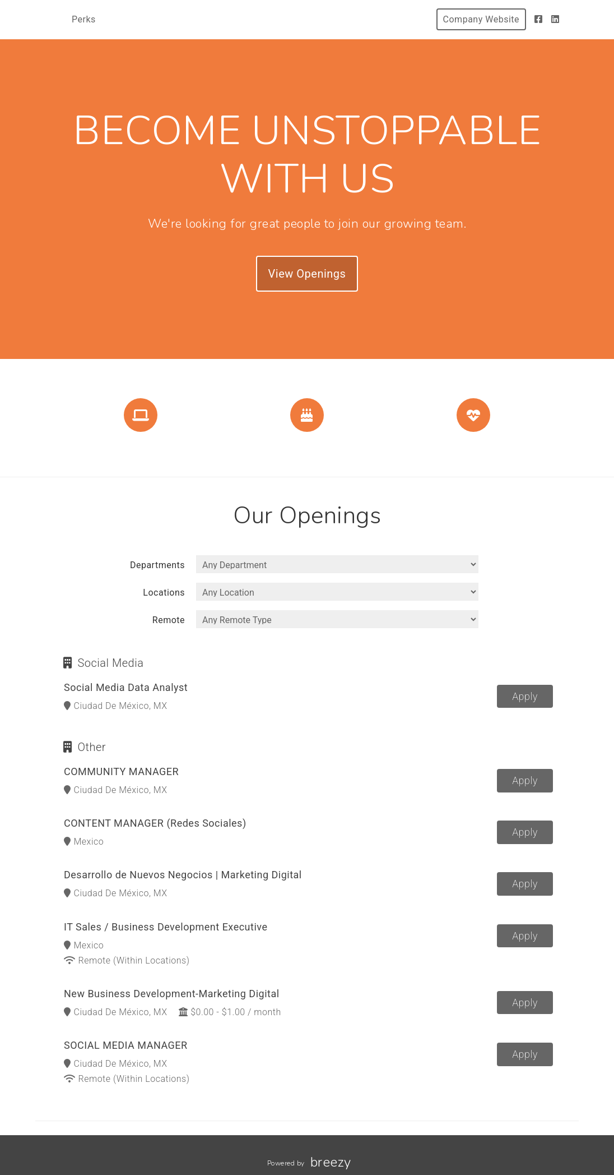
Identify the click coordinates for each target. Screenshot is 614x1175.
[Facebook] (538, 19)
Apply (525, 696)
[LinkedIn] (555, 19)
